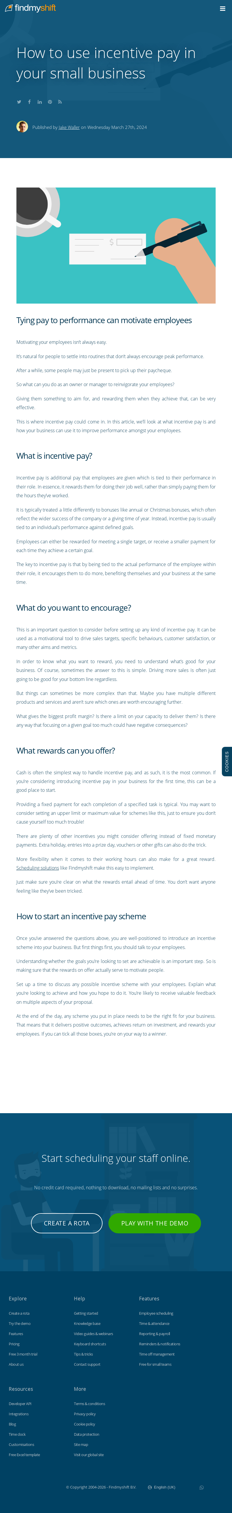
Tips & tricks (83, 1354)
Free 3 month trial (23, 1354)
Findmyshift (36, 1486)
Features (16, 1333)
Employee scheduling (156, 1313)
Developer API (20, 1403)
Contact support (87, 1364)
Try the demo (19, 1323)
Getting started (86, 1313)
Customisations (21, 1444)
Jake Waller (69, 127)
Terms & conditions (89, 1403)
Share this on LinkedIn (39, 101)
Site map (81, 1444)
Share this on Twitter (19, 101)
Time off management (157, 1354)
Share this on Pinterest (50, 101)
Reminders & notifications (159, 1343)
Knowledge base (87, 1323)
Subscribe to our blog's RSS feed (60, 101)
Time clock (17, 1434)
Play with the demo (154, 1223)
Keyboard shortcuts (90, 1343)
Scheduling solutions (37, 868)
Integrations (18, 1413)
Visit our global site (89, 1454)
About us (16, 1364)
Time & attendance (154, 1323)
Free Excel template (24, 1454)
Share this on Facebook (29, 101)
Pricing (14, 1343)
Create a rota (67, 1223)
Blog (12, 1424)
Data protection (86, 1434)
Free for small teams (155, 1364)
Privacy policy (85, 1413)
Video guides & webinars (93, 1333)
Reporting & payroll (154, 1333)
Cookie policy (84, 1424)
